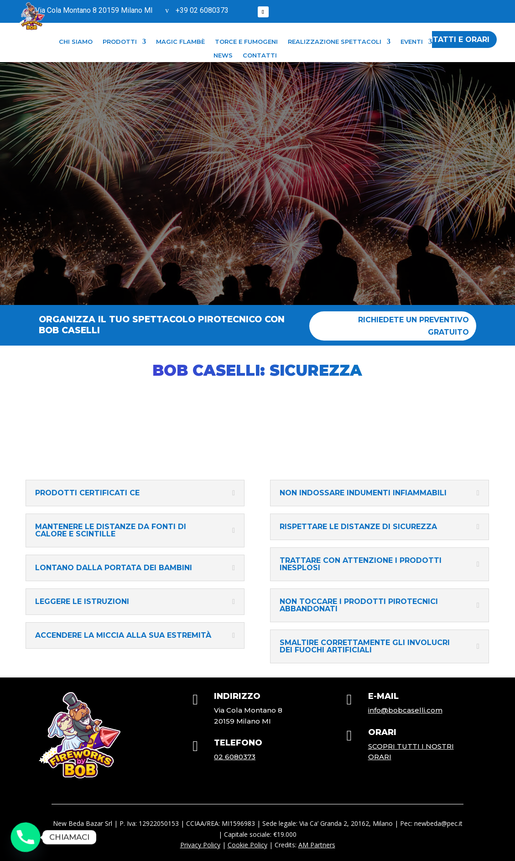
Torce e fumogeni (246, 41)
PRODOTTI (120, 41)
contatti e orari (452, 39)
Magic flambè (180, 41)
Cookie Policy (247, 844)
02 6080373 (234, 756)
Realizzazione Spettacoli (334, 41)
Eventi (412, 41)
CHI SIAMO (76, 41)
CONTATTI (260, 55)
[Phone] (25, 837)
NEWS (223, 55)
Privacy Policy (200, 844)
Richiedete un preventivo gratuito (413, 325)
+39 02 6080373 (202, 10)
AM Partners (316, 844)
